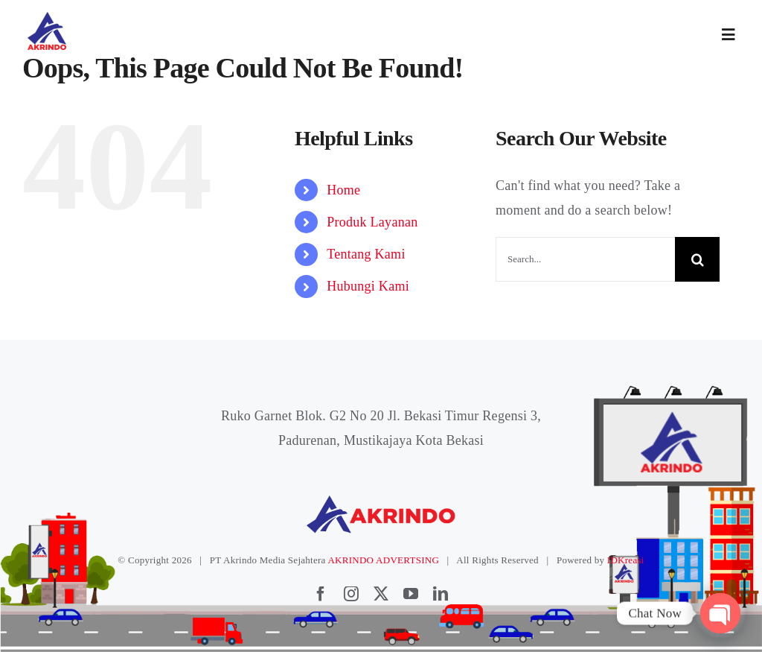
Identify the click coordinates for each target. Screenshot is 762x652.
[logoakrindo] (46, 17)
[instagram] (351, 593)
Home (343, 190)
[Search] (697, 259)
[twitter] (381, 593)
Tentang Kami (366, 254)
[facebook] (320, 593)
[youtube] (410, 593)
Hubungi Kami (368, 286)
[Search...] (585, 259)
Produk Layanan (372, 222)
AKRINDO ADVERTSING (383, 560)
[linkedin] (440, 593)
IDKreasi (625, 560)
